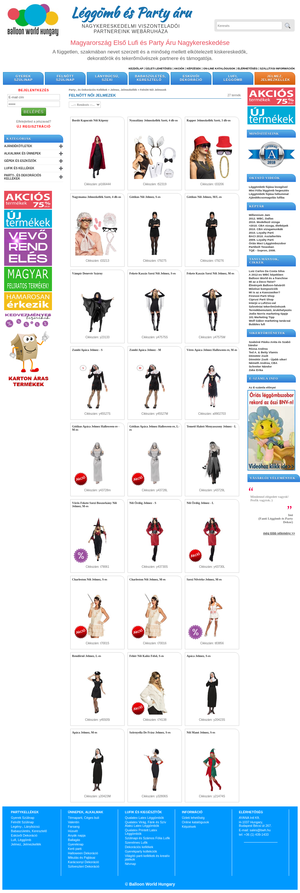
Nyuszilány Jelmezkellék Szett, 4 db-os (153, 120)
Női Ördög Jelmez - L (200, 503)
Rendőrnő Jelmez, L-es (86, 656)
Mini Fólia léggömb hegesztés (268, 190)
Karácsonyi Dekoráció (83, 862)
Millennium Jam (259, 215)
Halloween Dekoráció (83, 853)
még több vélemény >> (279, 533)
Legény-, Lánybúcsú (25, 826)
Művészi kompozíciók (263, 288)
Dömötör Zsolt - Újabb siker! (267, 359)
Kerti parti (74, 848)
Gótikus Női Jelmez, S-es (145, 197)
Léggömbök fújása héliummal (268, 194)
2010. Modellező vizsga (264, 222)
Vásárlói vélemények (273, 478)
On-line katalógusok (219, 68)
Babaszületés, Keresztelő (150, 78)
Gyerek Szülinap (23, 78)
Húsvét (73, 831)
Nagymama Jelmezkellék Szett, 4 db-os (96, 197)
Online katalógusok (195, 822)
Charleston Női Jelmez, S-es (89, 579)
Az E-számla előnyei (262, 387)
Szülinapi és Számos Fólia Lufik (147, 838)
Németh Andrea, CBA (262, 363)
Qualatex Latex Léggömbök (144, 817)
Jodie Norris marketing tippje (268, 313)
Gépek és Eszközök (20, 160)
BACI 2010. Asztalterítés (264, 236)
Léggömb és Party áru (131, 12)
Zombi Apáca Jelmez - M (145, 350)
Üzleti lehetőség (193, 817)
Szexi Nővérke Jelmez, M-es (204, 579)
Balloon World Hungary (151, 884)
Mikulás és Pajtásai (81, 857)
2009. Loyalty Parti (261, 239)
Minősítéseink (264, 133)
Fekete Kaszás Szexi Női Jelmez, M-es (210, 273)
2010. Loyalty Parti (261, 232)
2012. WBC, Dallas (260, 218)
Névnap (130, 864)
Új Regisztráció (33, 126)
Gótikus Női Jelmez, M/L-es (204, 197)
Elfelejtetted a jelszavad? (33, 121)
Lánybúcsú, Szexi (107, 78)
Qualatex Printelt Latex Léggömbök (141, 831)
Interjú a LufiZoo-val (262, 303)
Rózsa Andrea (258, 348)
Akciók (179, 68)
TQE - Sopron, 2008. (262, 250)
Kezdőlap (136, 68)
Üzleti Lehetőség (158, 68)
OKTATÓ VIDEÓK (264, 178)
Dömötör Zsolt (258, 355)
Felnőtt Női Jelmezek (153, 89)
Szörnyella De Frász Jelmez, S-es (150, 732)
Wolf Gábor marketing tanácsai (269, 320)
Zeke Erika (255, 370)
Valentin (73, 822)
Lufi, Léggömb (233, 78)
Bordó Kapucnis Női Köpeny (90, 120)
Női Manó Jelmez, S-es (201, 732)
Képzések (194, 68)
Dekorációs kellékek (139, 847)
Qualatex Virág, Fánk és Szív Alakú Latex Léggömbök (145, 823)
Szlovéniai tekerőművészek (267, 306)
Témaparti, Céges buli (83, 817)
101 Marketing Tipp (261, 317)
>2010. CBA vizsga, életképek (268, 225)
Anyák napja (76, 835)
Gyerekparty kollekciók (141, 851)
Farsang (74, 826)
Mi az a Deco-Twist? (261, 281)
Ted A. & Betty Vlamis (263, 352)
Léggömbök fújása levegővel (268, 186)
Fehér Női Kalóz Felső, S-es (146, 656)
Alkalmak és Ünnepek (22, 153)
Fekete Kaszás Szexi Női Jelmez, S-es (152, 273)
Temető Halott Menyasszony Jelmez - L (211, 426)
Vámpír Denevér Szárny (87, 273)
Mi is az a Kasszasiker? (264, 292)
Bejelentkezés (33, 90)
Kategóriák (18, 138)
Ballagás (74, 840)
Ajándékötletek (18, 146)
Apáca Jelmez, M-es (84, 732)
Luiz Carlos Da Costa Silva (266, 271)
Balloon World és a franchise (268, 278)
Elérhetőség (247, 68)
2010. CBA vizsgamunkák (265, 229)
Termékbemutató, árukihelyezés (270, 310)
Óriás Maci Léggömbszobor (267, 243)
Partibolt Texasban (261, 246)
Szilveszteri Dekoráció (83, 866)
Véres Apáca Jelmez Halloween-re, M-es (212, 350)
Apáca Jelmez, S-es (199, 656)
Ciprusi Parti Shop (260, 299)
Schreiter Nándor (260, 366)
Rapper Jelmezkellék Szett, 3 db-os (209, 120)
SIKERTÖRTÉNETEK (267, 333)
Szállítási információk (277, 68)
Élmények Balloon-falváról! (266, 285)
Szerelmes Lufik (136, 842)
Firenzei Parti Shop (261, 295)
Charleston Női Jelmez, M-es (147, 579)
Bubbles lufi (256, 324)
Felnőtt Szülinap (65, 78)
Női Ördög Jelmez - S (142, 503)
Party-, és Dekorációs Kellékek (22, 177)
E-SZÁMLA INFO (263, 378)
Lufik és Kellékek (19, 168)
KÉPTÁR (256, 206)
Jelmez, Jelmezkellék (275, 78)
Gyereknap (76, 844)
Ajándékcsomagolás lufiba (266, 197)
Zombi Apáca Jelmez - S (87, 350)
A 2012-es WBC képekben (265, 274)
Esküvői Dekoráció (191, 78)
